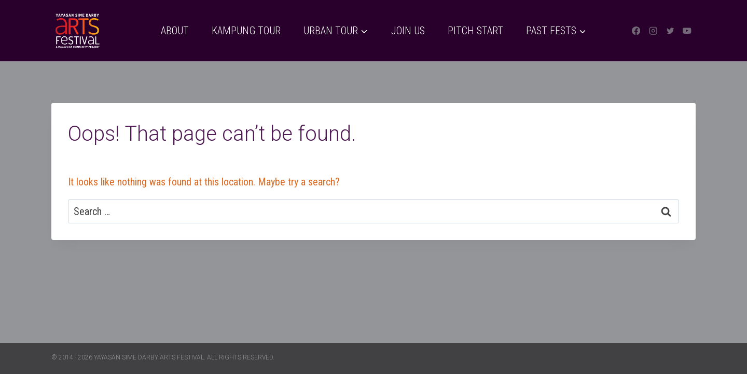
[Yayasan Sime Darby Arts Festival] (77, 30)
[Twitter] (670, 30)
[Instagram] (653, 30)
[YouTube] (687, 30)
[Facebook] (636, 30)
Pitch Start (475, 30)
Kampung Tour (246, 30)
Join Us (408, 30)
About (175, 30)
